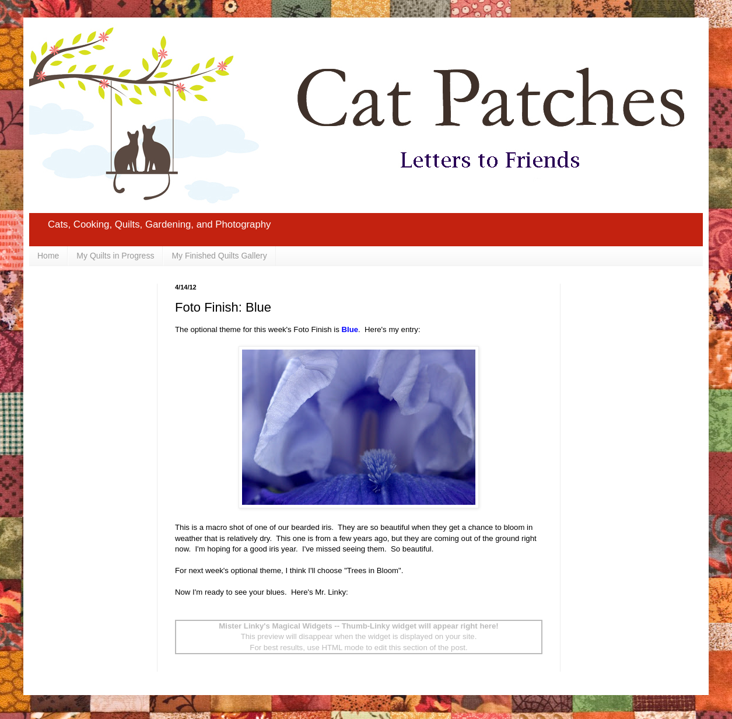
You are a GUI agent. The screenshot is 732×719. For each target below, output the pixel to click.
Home (48, 255)
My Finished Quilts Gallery (219, 255)
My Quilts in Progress (115, 255)
